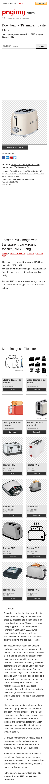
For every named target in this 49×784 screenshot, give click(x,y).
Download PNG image (15, 147)
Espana (20, 3)
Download (12, 389)
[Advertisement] (24, 75)
